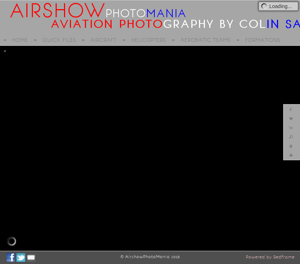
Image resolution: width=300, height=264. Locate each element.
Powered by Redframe (270, 257)
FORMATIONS (262, 40)
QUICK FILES (59, 40)
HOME (20, 40)
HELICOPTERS (148, 40)
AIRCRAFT (103, 40)
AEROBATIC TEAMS (205, 40)
